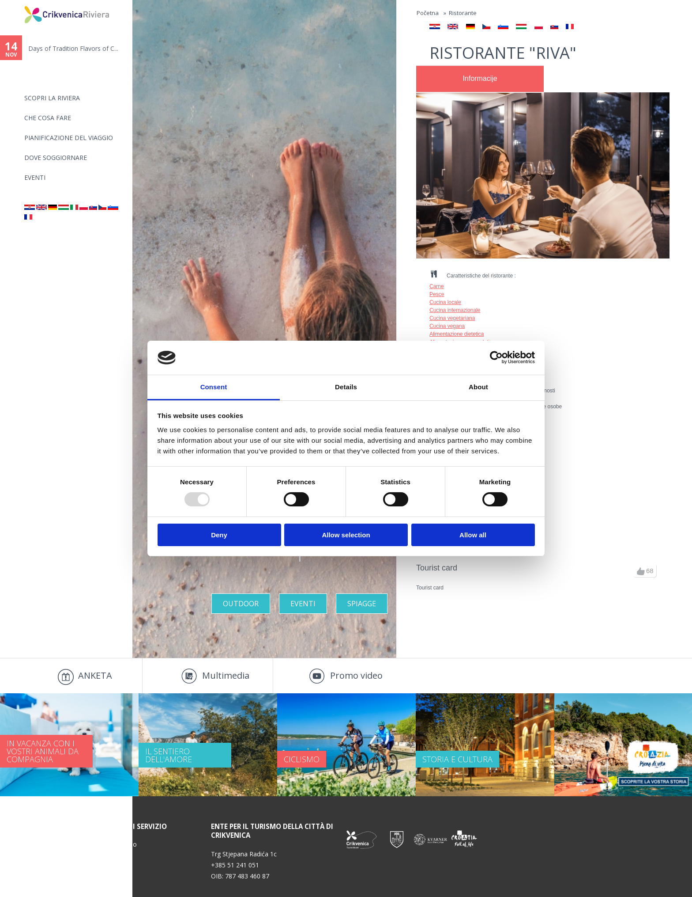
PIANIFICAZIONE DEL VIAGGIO (68, 137)
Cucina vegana (447, 326)
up (641, 571)
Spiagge (361, 603)
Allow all (472, 535)
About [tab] (478, 387)
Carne (436, 286)
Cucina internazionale (454, 310)
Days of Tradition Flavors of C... (73, 48)
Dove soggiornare (55, 157)
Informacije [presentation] (480, 78)
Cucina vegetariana (452, 318)
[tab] (480, 79)
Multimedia (225, 675)
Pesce (436, 294)
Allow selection (346, 535)
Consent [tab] (213, 387)
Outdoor (241, 603)
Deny (219, 535)
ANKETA (95, 675)
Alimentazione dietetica (456, 334)
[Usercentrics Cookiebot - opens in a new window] (496, 357)
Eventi (34, 177)
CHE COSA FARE (47, 118)
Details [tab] (346, 387)
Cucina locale (445, 302)
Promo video (356, 675)
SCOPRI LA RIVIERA (52, 98)
